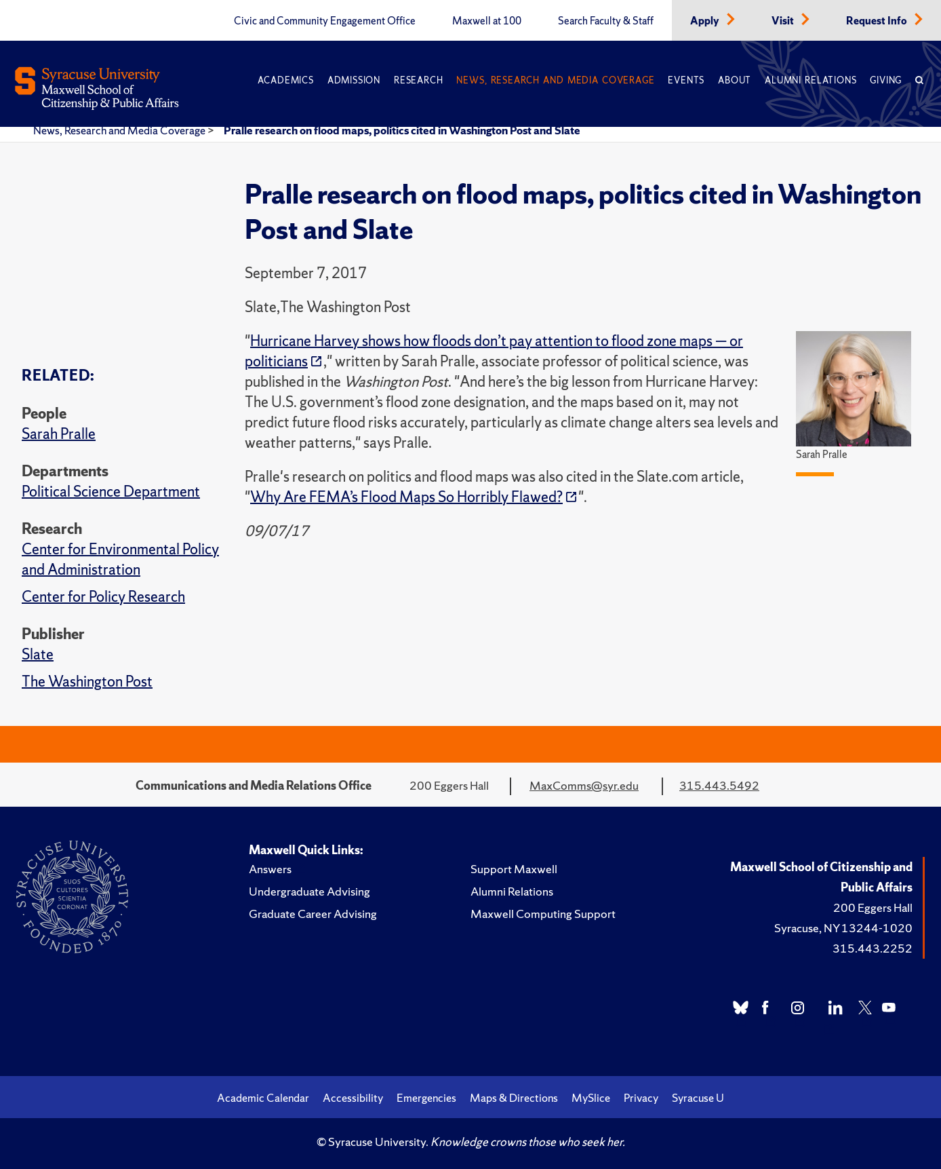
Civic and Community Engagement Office (325, 21)
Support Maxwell (513, 869)
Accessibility (353, 1097)
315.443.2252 (873, 948)
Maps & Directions (514, 1097)
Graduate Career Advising (313, 913)
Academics (286, 80)
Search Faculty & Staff (606, 21)
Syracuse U (698, 1097)
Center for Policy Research (103, 597)
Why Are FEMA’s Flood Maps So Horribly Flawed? (406, 497)
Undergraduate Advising (309, 891)
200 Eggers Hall (873, 907)
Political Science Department (111, 491)
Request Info (877, 21)
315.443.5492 (719, 785)
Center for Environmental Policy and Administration (120, 559)
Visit (784, 21)
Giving (886, 80)
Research (418, 80)
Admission (353, 80)
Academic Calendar (263, 1097)
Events (686, 80)
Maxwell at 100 (486, 21)
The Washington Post (87, 681)
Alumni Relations (810, 80)
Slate (38, 654)
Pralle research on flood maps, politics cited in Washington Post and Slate (402, 130)
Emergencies (426, 1097)
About (734, 80)
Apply (705, 21)
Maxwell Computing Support (543, 913)
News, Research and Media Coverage (555, 80)
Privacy (641, 1097)
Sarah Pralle (59, 434)
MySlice (591, 1097)
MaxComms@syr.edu (584, 785)
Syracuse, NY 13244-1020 (843, 928)
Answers (270, 869)
